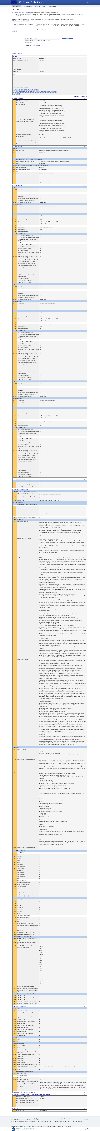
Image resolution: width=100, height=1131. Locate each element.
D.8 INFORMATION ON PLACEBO (20, 84)
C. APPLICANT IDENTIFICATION (19, 80)
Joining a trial (28, 6)
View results (41, 71)
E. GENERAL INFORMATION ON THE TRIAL (22, 86)
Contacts (37, 6)
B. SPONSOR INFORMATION (19, 78)
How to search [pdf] (28, 41)
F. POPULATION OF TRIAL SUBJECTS (20, 88)
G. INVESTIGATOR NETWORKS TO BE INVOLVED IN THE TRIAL (26, 90)
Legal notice (86, 1119)
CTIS (53, 1121)
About (44, 6)
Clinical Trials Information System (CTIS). (20, 21)
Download (20, 53)
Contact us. (19, 1113)
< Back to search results (17, 51)
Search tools (36, 45)
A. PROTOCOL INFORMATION (19, 76)
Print (14, 53)
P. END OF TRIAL (16, 93)
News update (53, 6)
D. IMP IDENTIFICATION (18, 82)
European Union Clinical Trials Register (22, 12)
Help (88, 2)
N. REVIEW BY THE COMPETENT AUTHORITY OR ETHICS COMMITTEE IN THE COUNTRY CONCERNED (35, 91)
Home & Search (16, 6)
